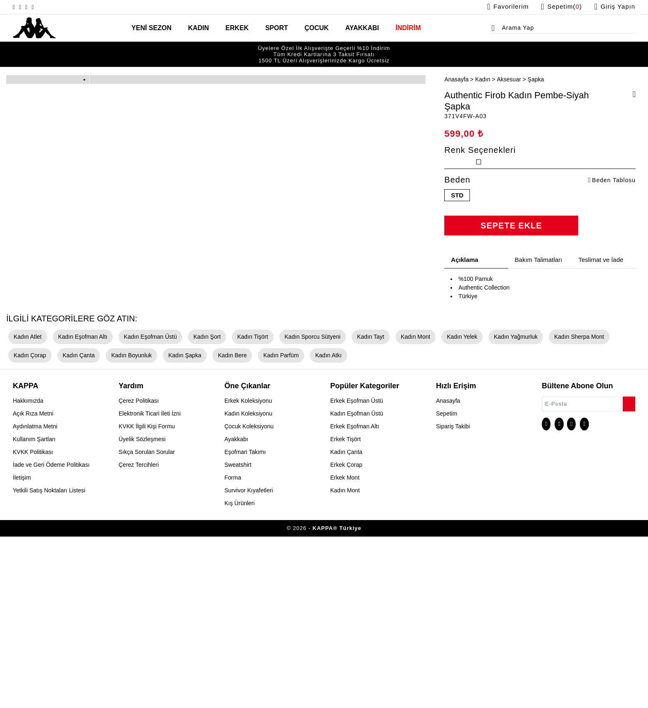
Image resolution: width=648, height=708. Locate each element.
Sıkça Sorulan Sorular (146, 623)
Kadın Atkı (267, 526)
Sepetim (446, 585)
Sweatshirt (238, 636)
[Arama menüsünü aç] (495, 29)
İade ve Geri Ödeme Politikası (48, 636)
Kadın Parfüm (221, 526)
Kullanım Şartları (34, 610)
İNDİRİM (397, 28)
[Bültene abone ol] (628, 573)
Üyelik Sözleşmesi (141, 610)
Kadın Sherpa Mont (557, 508)
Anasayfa (455, 69)
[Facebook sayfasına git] (35, 7)
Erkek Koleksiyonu (247, 572)
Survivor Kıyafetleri (248, 661)
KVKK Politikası (33, 623)
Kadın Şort (201, 508)
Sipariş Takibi (452, 597)
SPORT (277, 28)
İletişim (22, 649)
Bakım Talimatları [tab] (540, 285)
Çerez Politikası (138, 572)
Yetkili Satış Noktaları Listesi (48, 661)
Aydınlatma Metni (34, 597)
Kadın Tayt (358, 508)
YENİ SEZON (161, 28)
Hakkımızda (27, 572)
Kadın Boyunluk (79, 526)
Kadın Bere (174, 526)
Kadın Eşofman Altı (81, 508)
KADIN (204, 28)
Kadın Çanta (28, 526)
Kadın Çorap (612, 508)
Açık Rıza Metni (32, 585)
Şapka (528, 69)
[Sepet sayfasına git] (557, 7)
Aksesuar (503, 69)
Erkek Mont (345, 649)
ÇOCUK (314, 28)
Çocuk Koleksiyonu (248, 597)
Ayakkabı (235, 610)
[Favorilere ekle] (631, 85)
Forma (232, 649)
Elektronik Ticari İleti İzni (149, 585)
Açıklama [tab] (464, 285)
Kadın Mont (401, 508)
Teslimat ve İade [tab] (602, 285)
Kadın (479, 69)
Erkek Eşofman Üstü (355, 572)
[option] (324, 49)
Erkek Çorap (346, 636)
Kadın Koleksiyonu (247, 585)
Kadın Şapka (129, 526)
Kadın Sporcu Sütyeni (303, 508)
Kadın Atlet (27, 508)
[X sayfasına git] (26, 7)
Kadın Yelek (446, 508)
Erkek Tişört (345, 610)
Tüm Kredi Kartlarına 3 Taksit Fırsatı (324, 49)
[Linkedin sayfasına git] (45, 7)
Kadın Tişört (246, 508)
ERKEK (240, 28)
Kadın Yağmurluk (496, 508)
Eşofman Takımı (243, 623)
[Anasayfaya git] (34, 27)
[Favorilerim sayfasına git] (499, 7)
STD (457, 220)
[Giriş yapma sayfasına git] (613, 7)
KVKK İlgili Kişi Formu (146, 597)
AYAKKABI (355, 28)
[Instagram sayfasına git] (16, 7)
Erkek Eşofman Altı (354, 597)
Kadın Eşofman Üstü (146, 508)
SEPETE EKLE (511, 251)
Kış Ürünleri (239, 674)
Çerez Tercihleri (138, 636)
